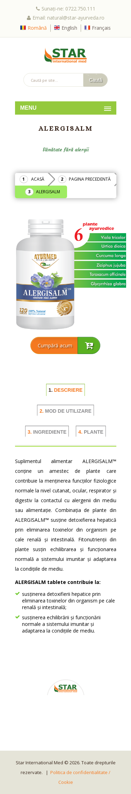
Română (37, 27)
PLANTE (90, 432)
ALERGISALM (48, 192)
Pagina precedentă (90, 179)
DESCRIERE (65, 390)
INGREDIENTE (47, 432)
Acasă (37, 179)
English (69, 27)
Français (101, 27)
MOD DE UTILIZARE (65, 411)
